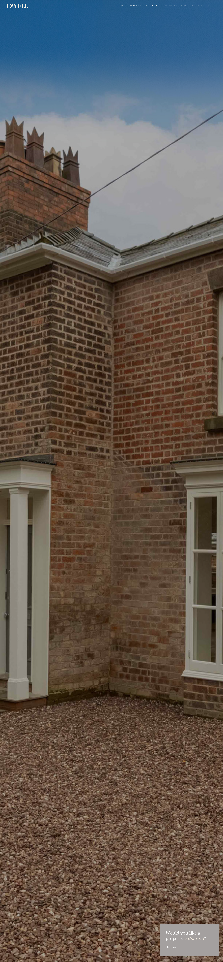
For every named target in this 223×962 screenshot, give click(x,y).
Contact (212, 5)
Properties (135, 5)
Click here (171, 946)
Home (122, 5)
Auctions (196, 5)
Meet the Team (153, 5)
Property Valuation (175, 5)
